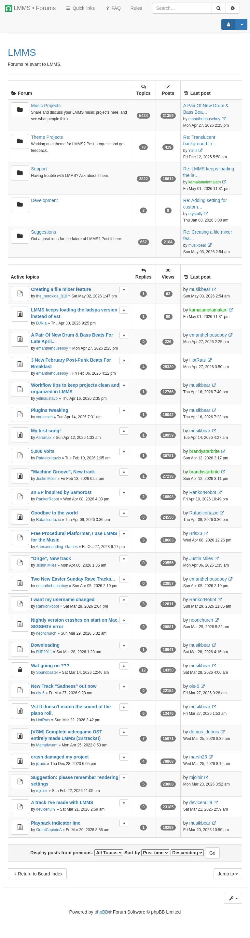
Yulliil (192, 150)
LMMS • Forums (30, 8)
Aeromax (43, 437)
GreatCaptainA (49, 830)
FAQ (112, 8)
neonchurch (46, 633)
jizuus (41, 763)
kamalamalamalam (204, 182)
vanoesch (44, 417)
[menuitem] (136, 8)
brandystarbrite (204, 451)
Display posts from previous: (76, 852)
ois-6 (40, 693)
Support (39, 168)
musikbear (197, 245)
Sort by (146, 852)
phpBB (101, 912)
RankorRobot (47, 499)
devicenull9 (46, 809)
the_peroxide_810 (51, 296)
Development (44, 200)
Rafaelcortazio (48, 458)
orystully (195, 213)
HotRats (197, 360)
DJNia (41, 323)
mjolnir (42, 790)
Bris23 (195, 533)
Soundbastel (47, 672)
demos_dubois (204, 731)
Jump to (228, 873)
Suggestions (43, 232)
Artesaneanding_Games (56, 546)
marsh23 (198, 756)
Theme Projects (47, 137)
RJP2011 (44, 652)
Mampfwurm (46, 745)
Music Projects (46, 105)
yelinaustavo (47, 398)
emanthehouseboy (204, 119)
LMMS (22, 52)
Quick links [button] (80, 8)
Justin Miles (46, 478)
